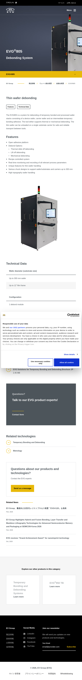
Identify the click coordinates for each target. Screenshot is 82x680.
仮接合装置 (60, 83)
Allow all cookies (67, 362)
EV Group (9, 83)
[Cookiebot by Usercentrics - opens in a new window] (69, 315)
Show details (69, 354)
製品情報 (32, 83)
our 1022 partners (17, 327)
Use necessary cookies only (40, 362)
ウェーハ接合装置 (45, 83)
